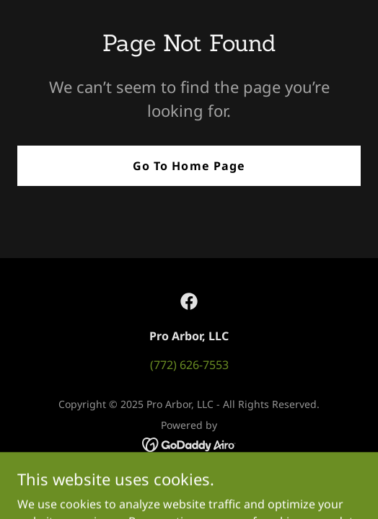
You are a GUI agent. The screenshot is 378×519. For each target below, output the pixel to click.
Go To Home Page (189, 166)
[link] (189, 301)
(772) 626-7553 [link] (189, 365)
